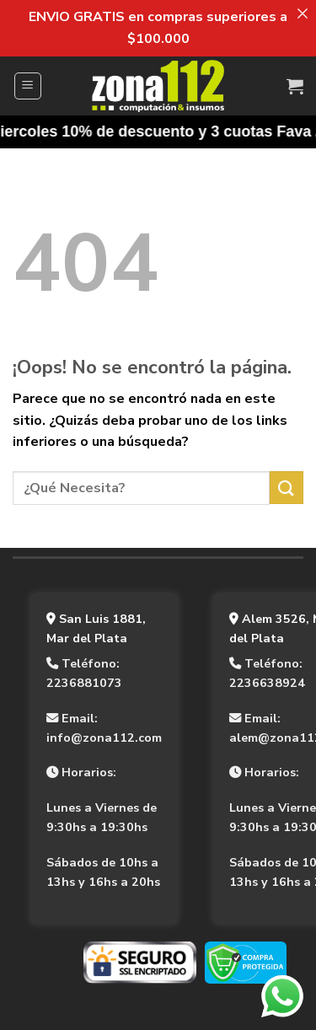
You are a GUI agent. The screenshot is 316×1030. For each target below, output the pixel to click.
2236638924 (267, 682)
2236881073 (84, 682)
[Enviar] (286, 487)
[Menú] (28, 85)
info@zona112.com (104, 737)
